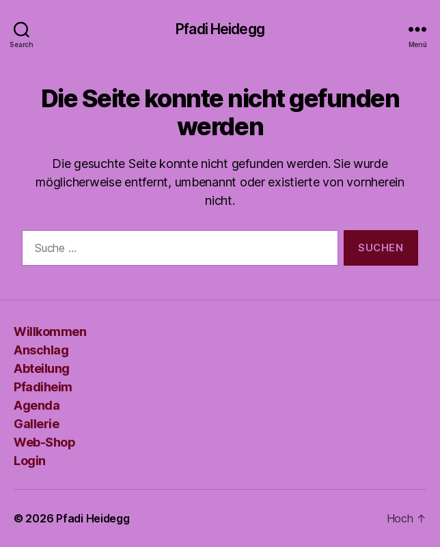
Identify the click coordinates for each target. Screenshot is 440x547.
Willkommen (50, 331)
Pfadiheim (43, 387)
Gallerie (36, 424)
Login (30, 460)
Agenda (36, 405)
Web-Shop (44, 442)
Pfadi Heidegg (220, 29)
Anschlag (41, 350)
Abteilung (42, 368)
